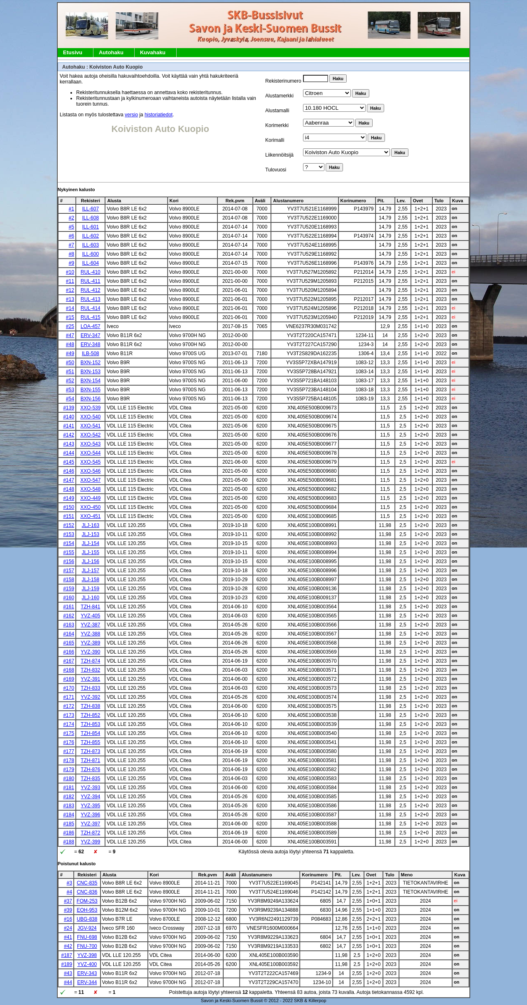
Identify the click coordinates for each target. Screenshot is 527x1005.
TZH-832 (90, 670)
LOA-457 (90, 326)
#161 (68, 607)
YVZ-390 (90, 652)
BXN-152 (90, 362)
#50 (70, 362)
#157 (68, 570)
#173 (68, 715)
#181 (68, 787)
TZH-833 (90, 688)
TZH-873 (90, 751)
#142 (68, 435)
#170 (68, 688)
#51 (70, 371)
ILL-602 (90, 236)
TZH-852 (90, 715)
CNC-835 (87, 883)
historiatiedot (159, 115)
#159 (68, 588)
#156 (68, 561)
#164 (68, 634)
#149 (68, 498)
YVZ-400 (87, 964)
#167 (68, 661)
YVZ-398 (87, 955)
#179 (68, 769)
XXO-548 (90, 489)
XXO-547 (90, 480)
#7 (71, 245)
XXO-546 (90, 471)
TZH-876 (90, 769)
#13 (70, 299)
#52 (70, 381)
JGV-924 (87, 928)
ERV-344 (87, 982)
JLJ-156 (90, 561)
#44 (68, 982)
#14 (70, 308)
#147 (68, 480)
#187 (66, 955)
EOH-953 (87, 910)
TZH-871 (90, 760)
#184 (68, 815)
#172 (68, 706)
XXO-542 (90, 435)
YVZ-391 (90, 679)
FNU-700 (87, 946)
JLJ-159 (90, 588)
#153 (68, 534)
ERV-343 (87, 973)
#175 (68, 733)
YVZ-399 (90, 842)
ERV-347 (90, 335)
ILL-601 (90, 227)
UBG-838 (87, 919)
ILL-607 (90, 209)
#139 (68, 408)
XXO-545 (90, 462)
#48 (70, 344)
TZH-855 (90, 742)
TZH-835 (90, 778)
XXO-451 (90, 516)
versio (131, 115)
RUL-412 (90, 290)
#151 (68, 516)
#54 (70, 399)
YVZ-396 (90, 815)
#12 (70, 290)
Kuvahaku (153, 52)
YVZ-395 (90, 806)
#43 (68, 973)
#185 (68, 824)
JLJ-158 (90, 579)
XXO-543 (90, 444)
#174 (68, 724)
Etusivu (72, 52)
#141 (68, 426)
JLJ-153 (90, 534)
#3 (69, 883)
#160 (68, 598)
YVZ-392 (90, 697)
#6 (71, 236)
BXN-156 (90, 399)
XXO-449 (90, 498)
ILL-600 (90, 254)
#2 (71, 218)
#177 (68, 751)
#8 (71, 254)
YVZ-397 (90, 824)
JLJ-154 (90, 543)
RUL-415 (90, 317)
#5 (71, 227)
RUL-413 (90, 299)
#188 (68, 842)
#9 (71, 263)
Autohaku (111, 52)
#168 (68, 670)
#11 (70, 281)
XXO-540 (90, 417)
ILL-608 (90, 218)
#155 (68, 552)
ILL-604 (90, 263)
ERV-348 (90, 344)
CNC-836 (87, 892)
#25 (70, 326)
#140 (68, 417)
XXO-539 (90, 408)
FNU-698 (87, 937)
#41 (68, 937)
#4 (69, 892)
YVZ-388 (90, 634)
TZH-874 (90, 661)
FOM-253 (87, 901)
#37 (68, 901)
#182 (68, 796)
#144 (68, 453)
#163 (68, 625)
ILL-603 (90, 245)
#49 (70, 353)
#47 (70, 335)
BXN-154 (90, 381)
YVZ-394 (90, 796)
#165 (68, 643)
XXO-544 (90, 453)
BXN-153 (90, 371)
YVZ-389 (90, 643)
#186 (68, 833)
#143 (68, 444)
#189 (66, 964)
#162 (68, 616)
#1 (71, 209)
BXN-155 (90, 390)
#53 (70, 390)
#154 (68, 543)
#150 (68, 507)
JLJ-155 (90, 552)
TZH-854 (90, 733)
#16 (68, 919)
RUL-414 (90, 308)
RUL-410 (90, 272)
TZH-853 (90, 724)
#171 (68, 697)
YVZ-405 (90, 616)
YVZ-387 (90, 625)
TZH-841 (90, 607)
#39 (68, 910)
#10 (70, 272)
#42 (68, 946)
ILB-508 (90, 353)
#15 (70, 317)
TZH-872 (90, 833)
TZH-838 (90, 706)
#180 (68, 778)
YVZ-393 (90, 787)
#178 (68, 760)
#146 (68, 471)
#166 (68, 652)
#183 (68, 806)
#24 (68, 928)
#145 (68, 462)
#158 (68, 579)
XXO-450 (90, 507)
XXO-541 (90, 426)
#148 (68, 489)
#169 (68, 679)
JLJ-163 (90, 525)
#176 (68, 742)
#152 (68, 525)
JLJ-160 (90, 598)
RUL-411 (90, 281)
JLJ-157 (90, 570)
